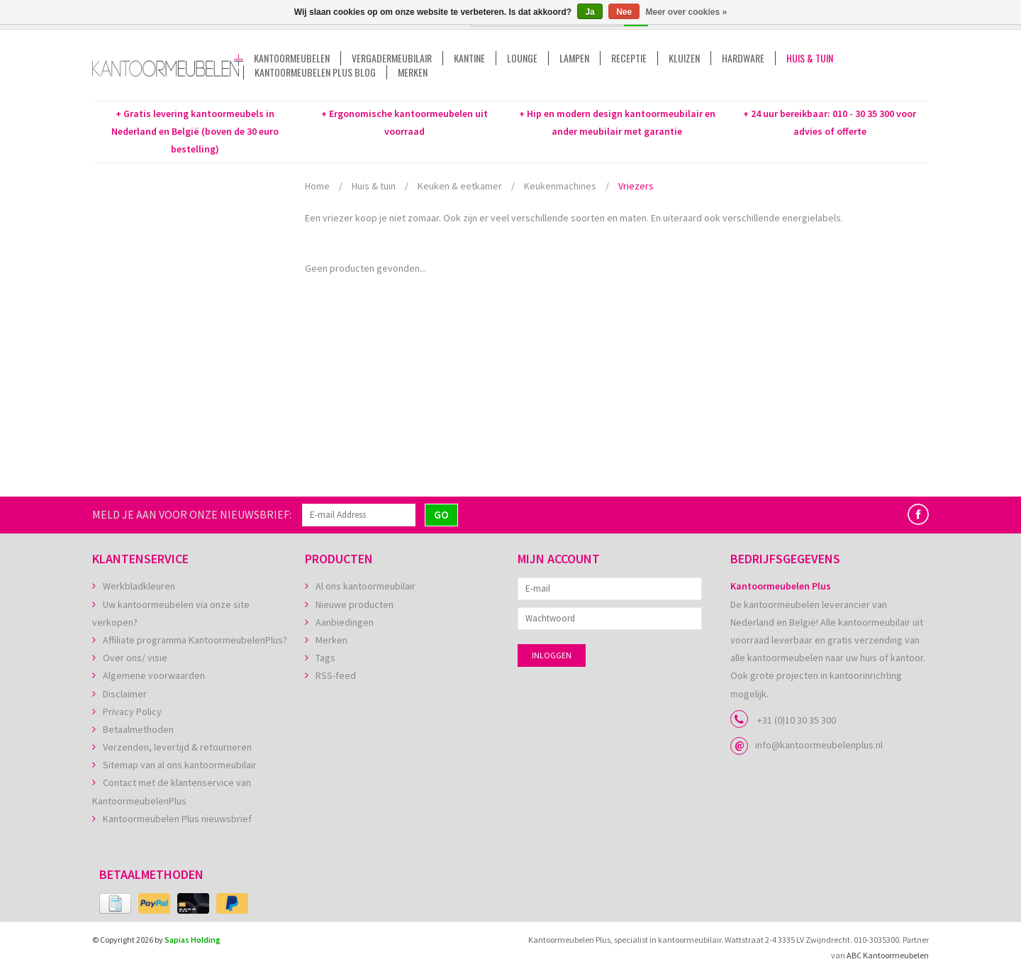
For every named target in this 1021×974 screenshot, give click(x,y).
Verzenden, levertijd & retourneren (177, 747)
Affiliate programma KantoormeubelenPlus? (195, 639)
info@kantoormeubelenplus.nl (819, 744)
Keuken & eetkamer (460, 185)
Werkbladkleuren (139, 586)
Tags (325, 657)
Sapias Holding (192, 939)
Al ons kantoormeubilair (365, 586)
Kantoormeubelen (292, 58)
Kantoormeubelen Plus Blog (315, 72)
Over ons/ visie (135, 657)
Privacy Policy (132, 711)
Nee (624, 12)
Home (317, 185)
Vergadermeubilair (392, 58)
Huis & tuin (809, 58)
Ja (589, 12)
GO (441, 514)
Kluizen (684, 58)
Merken (413, 72)
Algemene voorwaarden (154, 675)
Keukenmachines (560, 185)
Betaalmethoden (138, 729)
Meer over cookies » (686, 12)
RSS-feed (336, 675)
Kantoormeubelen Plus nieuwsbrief (177, 818)
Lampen (574, 58)
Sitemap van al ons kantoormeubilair (180, 764)
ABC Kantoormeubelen (888, 955)
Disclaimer (125, 693)
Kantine (469, 58)
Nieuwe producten (355, 604)
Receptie (629, 58)
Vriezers (636, 185)
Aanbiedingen (345, 622)
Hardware (743, 58)
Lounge (522, 58)
